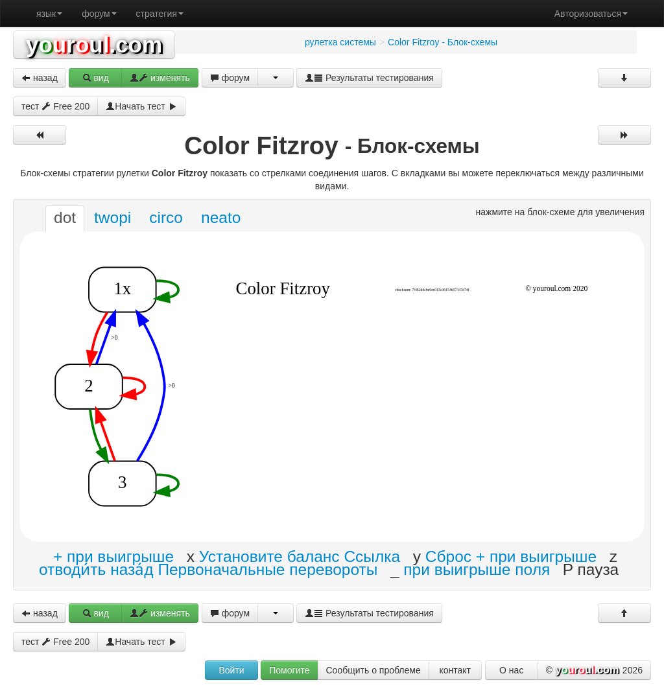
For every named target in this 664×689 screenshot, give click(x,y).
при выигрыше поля (476, 569)
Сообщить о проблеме (373, 670)
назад (39, 78)
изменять (160, 78)
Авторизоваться (591, 13)
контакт (455, 670)
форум (99, 13)
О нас (511, 670)
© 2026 (594, 671)
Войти (231, 670)
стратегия (160, 13)
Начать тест (141, 106)
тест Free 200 (55, 106)
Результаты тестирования (369, 78)
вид (95, 78)
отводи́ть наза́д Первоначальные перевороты (208, 569)
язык (49, 13)
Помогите (289, 670)
